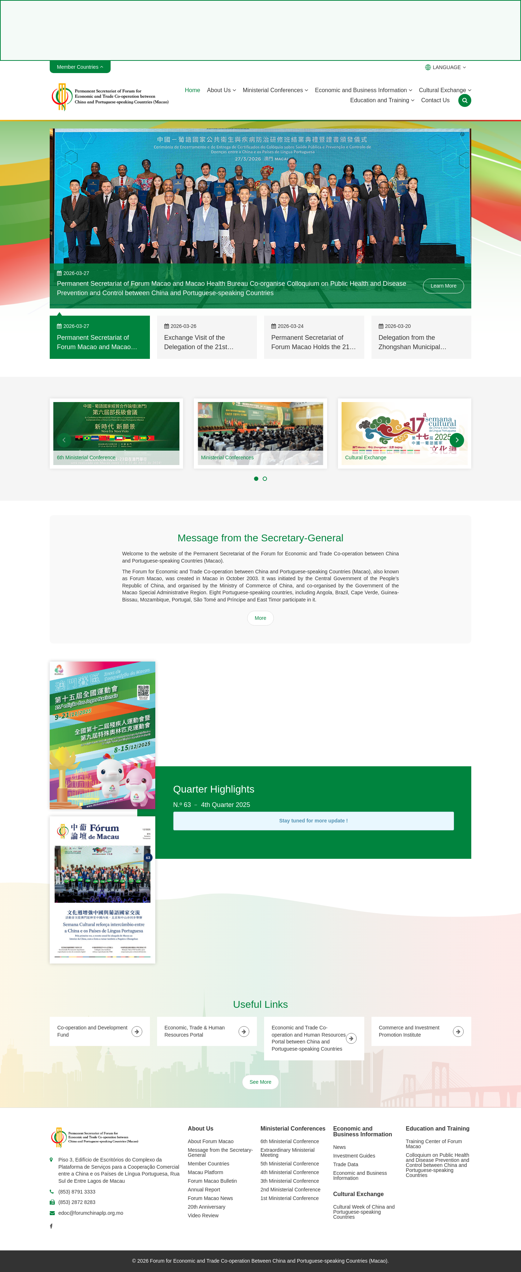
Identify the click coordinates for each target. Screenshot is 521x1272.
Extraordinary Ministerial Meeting (287, 1152)
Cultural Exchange (445, 90)
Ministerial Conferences (275, 90)
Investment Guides (354, 1156)
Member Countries (208, 1164)
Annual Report (204, 1189)
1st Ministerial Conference (289, 1198)
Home (192, 90)
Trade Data (346, 1164)
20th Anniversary (206, 1207)
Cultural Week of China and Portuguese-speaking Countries (364, 1212)
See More (261, 1082)
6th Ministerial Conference (86, 457)
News (339, 1147)
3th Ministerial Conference (289, 1181)
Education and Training (382, 100)
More (260, 618)
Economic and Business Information (363, 90)
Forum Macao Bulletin (212, 1181)
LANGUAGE (445, 67)
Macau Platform (205, 1172)
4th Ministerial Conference (289, 1172)
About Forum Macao (210, 1141)
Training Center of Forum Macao (434, 1143)
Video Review (203, 1215)
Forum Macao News (210, 1198)
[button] (64, 440)
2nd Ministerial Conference (290, 1189)
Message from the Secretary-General (220, 1152)
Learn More (444, 286)
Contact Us (435, 100)
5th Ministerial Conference (289, 1164)
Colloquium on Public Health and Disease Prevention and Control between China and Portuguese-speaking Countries (437, 1165)
